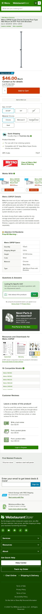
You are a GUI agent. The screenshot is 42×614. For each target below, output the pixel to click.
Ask (34, 295)
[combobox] (21, 8)
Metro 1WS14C (7, 373)
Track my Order (21, 569)
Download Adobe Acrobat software (12, 361)
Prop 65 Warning (9, 234)
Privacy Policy (26, 304)
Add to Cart (9, 190)
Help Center (21, 563)
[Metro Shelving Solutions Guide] (34, 349)
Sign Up (35, 484)
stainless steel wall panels (25, 462)
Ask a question (17, 26)
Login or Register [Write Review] (21, 447)
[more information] (31, 136)
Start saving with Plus (16, 497)
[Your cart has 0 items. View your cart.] (37, 3)
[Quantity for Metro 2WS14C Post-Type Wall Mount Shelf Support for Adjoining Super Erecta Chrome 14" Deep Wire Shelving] (2, 190)
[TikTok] (20, 530)
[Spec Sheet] (7, 349)
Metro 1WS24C (8, 383)
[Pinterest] (26, 530)
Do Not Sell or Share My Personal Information (21, 600)
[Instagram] (3, 530)
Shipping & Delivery (28, 575)
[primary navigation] (6, 3)
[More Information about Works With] (14, 174)
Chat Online (9, 575)
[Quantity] (4, 91)
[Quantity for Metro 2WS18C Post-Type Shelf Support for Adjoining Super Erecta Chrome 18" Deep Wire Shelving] (27, 190)
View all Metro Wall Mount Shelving (29, 163)
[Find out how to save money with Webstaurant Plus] (2, 179)
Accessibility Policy (21, 597)
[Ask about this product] (21, 294)
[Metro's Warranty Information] (21, 349)
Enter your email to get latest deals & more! (20, 479)
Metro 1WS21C (7, 380)
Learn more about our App (18, 509)
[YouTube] (9, 530)
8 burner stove (8, 462)
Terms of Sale (21, 586)
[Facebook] (14, 530)
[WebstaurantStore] (21, 517)
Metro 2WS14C (8, 386)
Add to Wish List (21, 100)
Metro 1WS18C (7, 376)
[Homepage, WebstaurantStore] (21, 3)
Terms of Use (15, 304)
